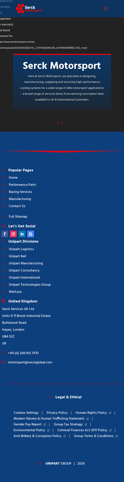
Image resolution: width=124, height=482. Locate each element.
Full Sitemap (18, 217)
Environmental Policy (31, 430)
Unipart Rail (17, 256)
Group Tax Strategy (70, 424)
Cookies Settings (26, 413)
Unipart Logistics (21, 249)
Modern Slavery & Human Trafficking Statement (51, 419)
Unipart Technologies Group (30, 285)
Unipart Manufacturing (26, 263)
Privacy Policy (57, 413)
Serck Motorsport (62, 66)
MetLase (15, 292)
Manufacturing (20, 199)
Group (58, 464)
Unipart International (24, 278)
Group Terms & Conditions (96, 436)
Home (13, 178)
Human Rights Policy (93, 413)
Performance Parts (22, 185)
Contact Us (17, 206)
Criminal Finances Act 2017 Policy (84, 430)
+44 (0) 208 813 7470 (23, 353)
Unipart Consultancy (24, 270)
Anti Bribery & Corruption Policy (40, 436)
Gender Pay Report (30, 424)
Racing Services (20, 192)
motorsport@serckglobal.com (30, 362)
